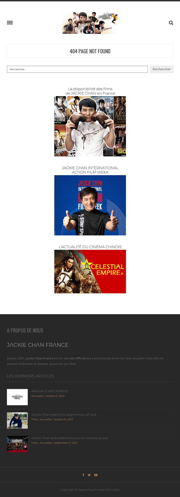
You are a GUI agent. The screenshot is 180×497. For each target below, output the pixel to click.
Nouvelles (37, 396)
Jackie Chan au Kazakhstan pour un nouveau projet (69, 438)
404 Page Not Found (90, 51)
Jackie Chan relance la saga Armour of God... (64, 414)
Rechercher (162, 69)
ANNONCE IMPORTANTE (49, 391)
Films (34, 419)
